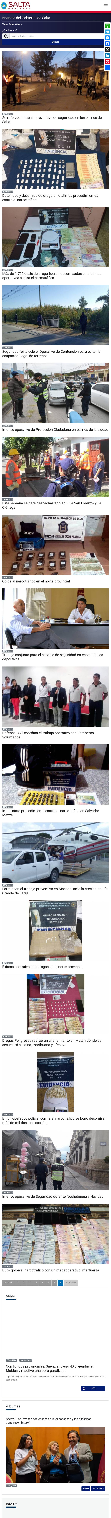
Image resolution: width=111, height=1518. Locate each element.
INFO (89, 1388)
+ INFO (86, 1488)
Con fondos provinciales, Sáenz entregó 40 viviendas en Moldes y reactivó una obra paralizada (50, 1368)
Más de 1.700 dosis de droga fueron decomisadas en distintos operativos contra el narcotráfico (51, 276)
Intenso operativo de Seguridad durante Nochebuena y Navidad (53, 1196)
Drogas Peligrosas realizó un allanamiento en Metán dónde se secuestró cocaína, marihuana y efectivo (51, 1042)
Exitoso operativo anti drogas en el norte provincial (42, 967)
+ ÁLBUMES (98, 1488)
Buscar (55, 41)
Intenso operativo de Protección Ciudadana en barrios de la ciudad (55, 430)
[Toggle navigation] (106, 5)
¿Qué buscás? (9, 30)
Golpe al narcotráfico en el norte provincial (36, 581)
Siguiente (71, 1282)
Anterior (8, 1282)
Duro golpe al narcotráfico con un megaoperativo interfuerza (50, 1270)
